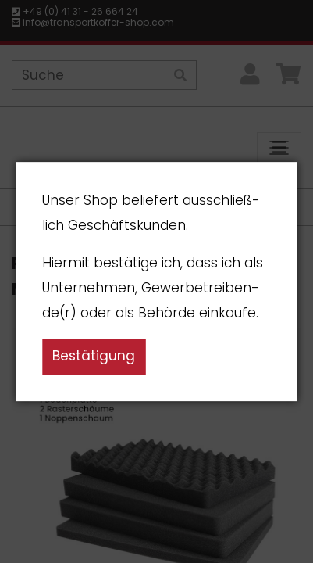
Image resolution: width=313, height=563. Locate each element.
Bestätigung (93, 355)
